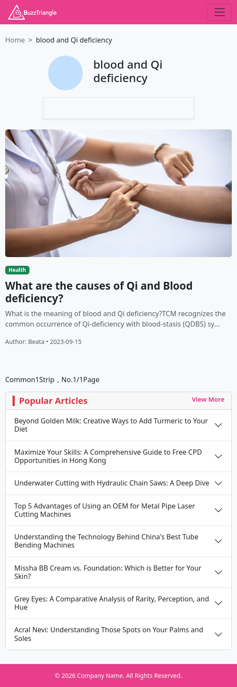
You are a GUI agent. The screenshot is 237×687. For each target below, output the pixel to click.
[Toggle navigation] (220, 12)
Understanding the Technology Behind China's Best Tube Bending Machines (106, 541)
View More (208, 399)
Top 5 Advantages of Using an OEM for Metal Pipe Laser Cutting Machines (104, 510)
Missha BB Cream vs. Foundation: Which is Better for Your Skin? (107, 572)
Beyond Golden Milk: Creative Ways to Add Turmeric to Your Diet (111, 425)
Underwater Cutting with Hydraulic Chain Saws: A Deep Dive (111, 483)
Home (15, 40)
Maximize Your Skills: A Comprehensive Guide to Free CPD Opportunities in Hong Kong (108, 456)
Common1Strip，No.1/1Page (52, 379)
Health (17, 270)
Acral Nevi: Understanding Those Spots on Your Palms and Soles (108, 634)
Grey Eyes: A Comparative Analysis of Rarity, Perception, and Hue (111, 603)
